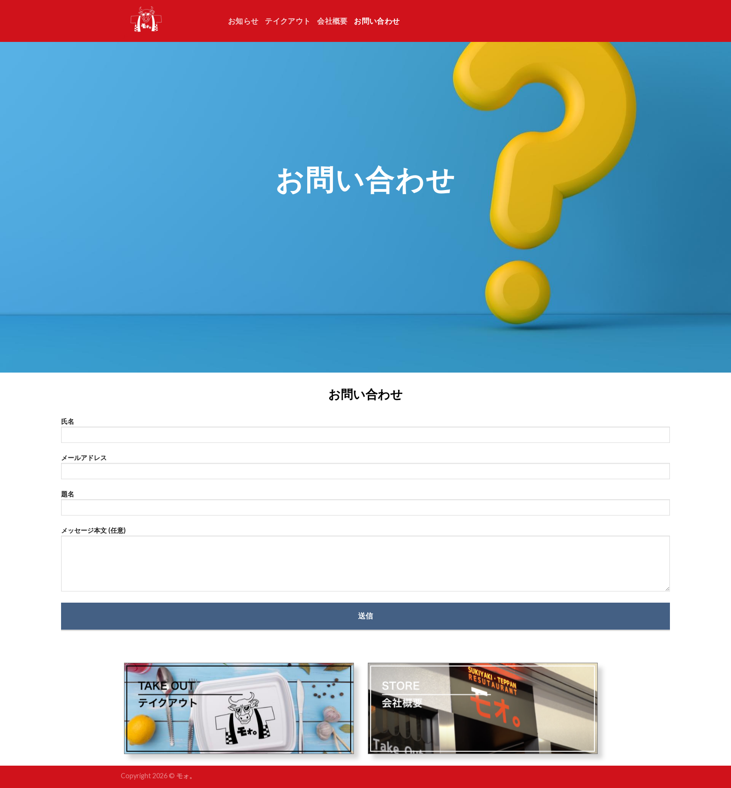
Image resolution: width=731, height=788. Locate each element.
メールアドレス (365, 470)
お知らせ (243, 20)
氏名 (365, 433)
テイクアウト (287, 20)
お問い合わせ (377, 20)
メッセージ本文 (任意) (365, 562)
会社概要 (332, 20)
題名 (365, 506)
